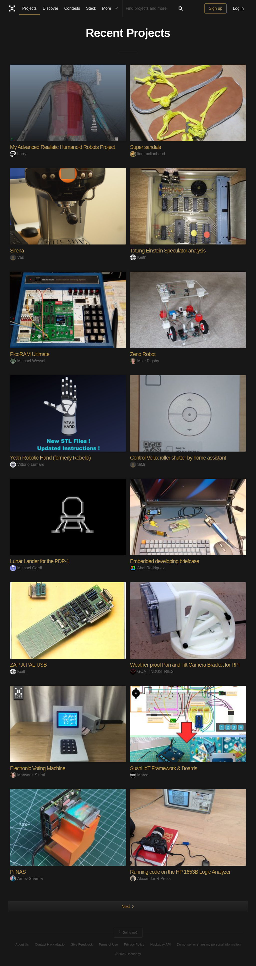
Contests (72, 8)
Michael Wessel (27, 361)
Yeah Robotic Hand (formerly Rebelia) (52, 458)
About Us (22, 944)
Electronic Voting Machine (38, 768)
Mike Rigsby (144, 361)
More (111, 8)
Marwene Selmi (27, 775)
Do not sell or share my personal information (208, 944)
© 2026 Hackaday (128, 954)
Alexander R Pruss (150, 878)
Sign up (215, 8)
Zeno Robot (143, 354)
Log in (238, 8)
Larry (18, 154)
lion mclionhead (147, 154)
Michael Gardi (26, 568)
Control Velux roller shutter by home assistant (179, 458)
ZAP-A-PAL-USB (29, 664)
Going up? (128, 932)
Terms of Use (108, 944)
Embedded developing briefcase (165, 561)
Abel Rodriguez (147, 568)
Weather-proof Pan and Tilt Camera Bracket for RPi (186, 664)
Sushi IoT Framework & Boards (164, 768)
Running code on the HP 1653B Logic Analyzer (182, 871)
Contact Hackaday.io (50, 944)
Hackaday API (160, 944)
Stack (91, 8)
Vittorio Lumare (27, 464)
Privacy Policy (134, 944)
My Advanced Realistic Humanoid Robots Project (64, 147)
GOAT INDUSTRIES (152, 671)
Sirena (17, 250)
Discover (50, 8)
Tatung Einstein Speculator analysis (169, 250)
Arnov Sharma (26, 878)
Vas (17, 257)
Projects (29, 8)
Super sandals (146, 147)
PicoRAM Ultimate (30, 354)
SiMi (137, 464)
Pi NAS (18, 871)
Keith (138, 257)
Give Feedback (81, 944)
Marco (139, 775)
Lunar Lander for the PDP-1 (40, 561)
